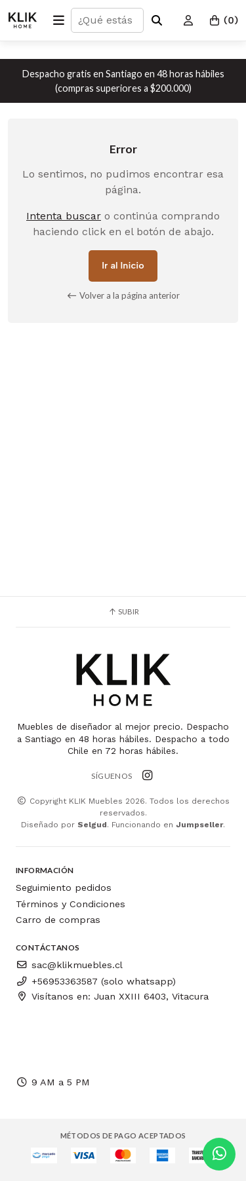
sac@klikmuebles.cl (69, 965)
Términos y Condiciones (70, 904)
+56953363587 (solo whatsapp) (96, 981)
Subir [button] (123, 611)
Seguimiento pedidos (64, 887)
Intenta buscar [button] (63, 216)
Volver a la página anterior (123, 295)
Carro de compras (58, 919)
